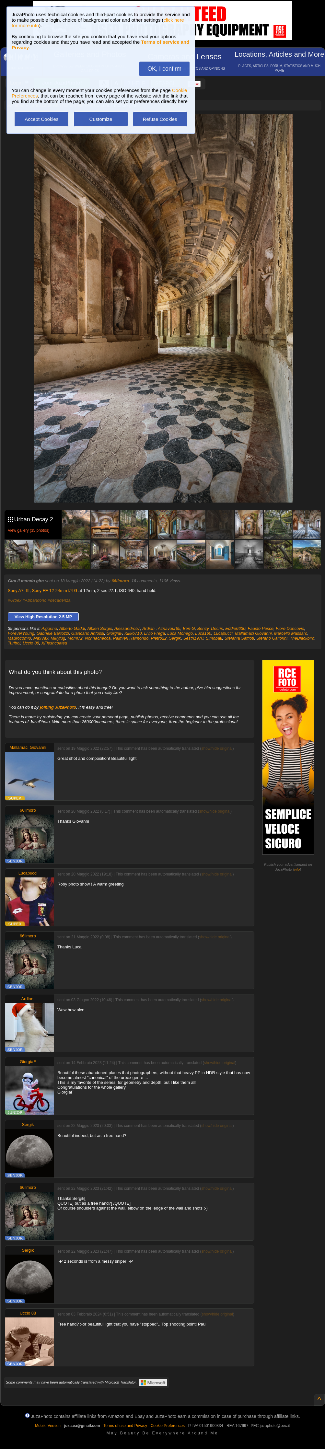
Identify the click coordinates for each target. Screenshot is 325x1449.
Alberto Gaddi (72, 628)
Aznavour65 (169, 628)
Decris (217, 628)
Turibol (14, 643)
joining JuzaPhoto (58, 707)
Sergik (175, 638)
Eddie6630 (235, 628)
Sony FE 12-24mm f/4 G (54, 590)
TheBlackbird (302, 638)
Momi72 (75, 638)
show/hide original (216, 748)
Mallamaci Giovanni (253, 633)
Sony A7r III (18, 590)
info (297, 869)
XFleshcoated (54, 643)
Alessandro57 (127, 628)
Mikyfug (58, 638)
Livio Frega (154, 633)
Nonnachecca (98, 638)
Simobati (214, 638)
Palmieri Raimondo (131, 638)
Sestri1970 (193, 638)
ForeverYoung (21, 633)
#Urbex (14, 600)
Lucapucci (223, 633)
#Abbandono (35, 600)
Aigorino (49, 628)
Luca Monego (180, 633)
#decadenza (59, 600)
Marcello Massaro (291, 633)
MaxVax (40, 638)
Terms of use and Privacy (125, 1425)
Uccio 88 (31, 643)
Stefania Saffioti (239, 638)
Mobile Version (48, 1425)
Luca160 (203, 633)
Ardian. (149, 628)
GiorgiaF (114, 633)
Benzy (203, 628)
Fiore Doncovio (290, 628)
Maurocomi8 (19, 638)
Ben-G (189, 628)
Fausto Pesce (261, 628)
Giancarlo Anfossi (87, 633)
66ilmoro (120, 580)
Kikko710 (133, 633)
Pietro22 (159, 638)
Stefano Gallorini (271, 638)
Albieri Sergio (99, 628)
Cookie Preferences (168, 1425)
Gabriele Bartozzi (53, 633)
